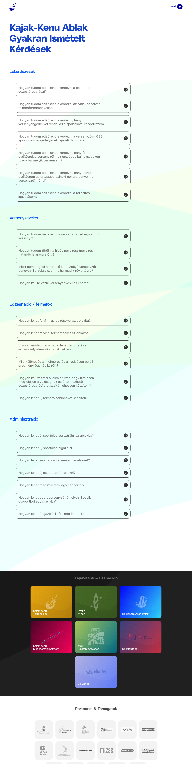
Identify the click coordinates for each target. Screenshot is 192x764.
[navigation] (174, 6)
